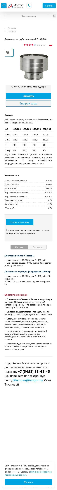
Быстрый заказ (28, 103)
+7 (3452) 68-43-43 (34, 371)
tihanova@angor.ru (28, 380)
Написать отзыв (19, 222)
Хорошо (28, 482)
